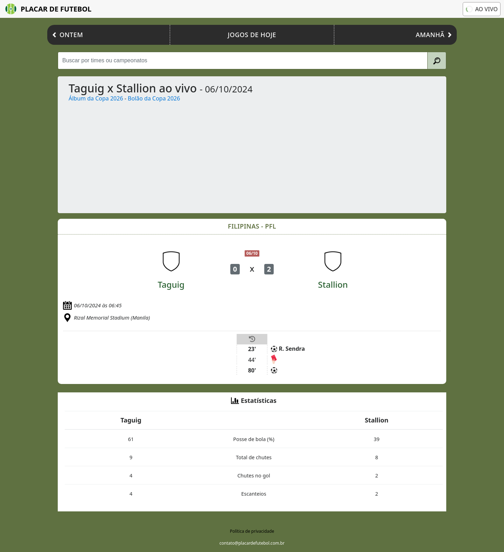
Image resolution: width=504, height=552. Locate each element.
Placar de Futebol (48, 9)
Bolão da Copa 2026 (154, 98)
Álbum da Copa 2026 (96, 98)
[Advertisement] (273, 155)
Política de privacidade (252, 531)
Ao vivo (481, 9)
